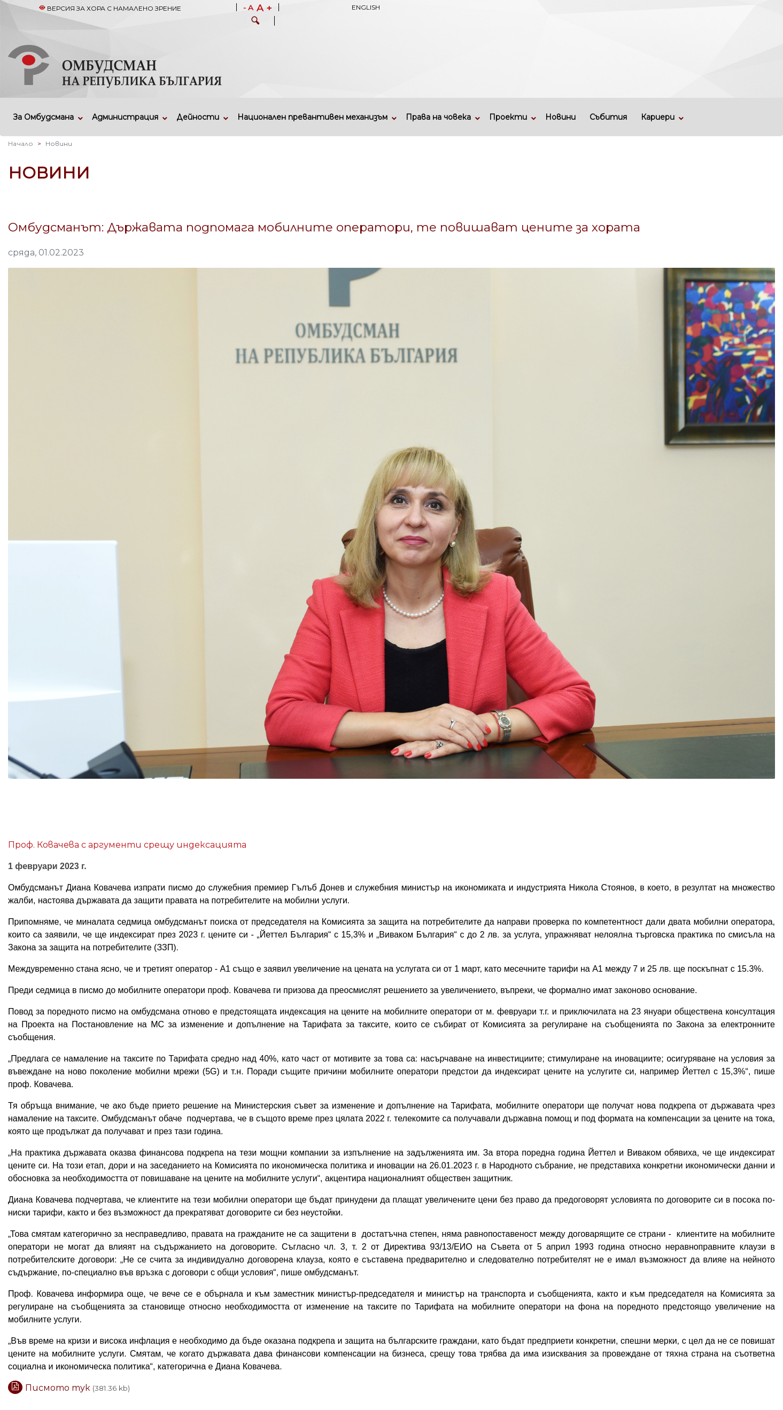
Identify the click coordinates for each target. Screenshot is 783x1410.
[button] (255, 22)
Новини (560, 117)
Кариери (658, 117)
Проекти (508, 117)
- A (248, 8)
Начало (20, 144)
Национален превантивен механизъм (312, 117)
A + (264, 8)
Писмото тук (58, 1388)
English (366, 7)
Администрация (125, 117)
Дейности (197, 117)
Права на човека (438, 117)
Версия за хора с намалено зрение (110, 8)
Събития (608, 117)
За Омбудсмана (43, 117)
